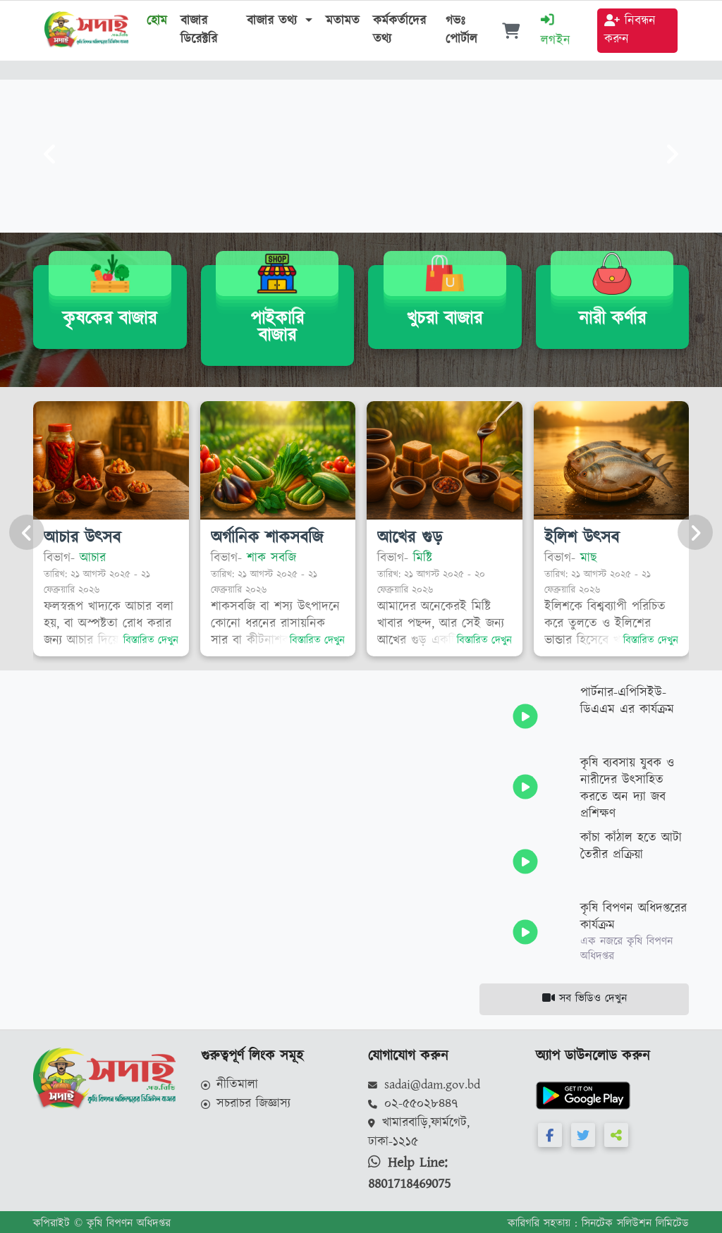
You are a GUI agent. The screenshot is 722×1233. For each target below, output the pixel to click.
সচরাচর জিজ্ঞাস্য (246, 1104)
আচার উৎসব (82, 537)
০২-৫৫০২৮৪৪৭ (413, 1104)
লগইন (555, 31)
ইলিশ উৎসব (581, 537)
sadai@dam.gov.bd (424, 1085)
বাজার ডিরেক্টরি (198, 30)
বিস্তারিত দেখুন (150, 640)
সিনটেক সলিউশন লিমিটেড (635, 1223)
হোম (157, 21)
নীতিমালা (230, 1085)
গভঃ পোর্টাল (461, 37)
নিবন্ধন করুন (630, 30)
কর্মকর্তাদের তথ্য (399, 30)
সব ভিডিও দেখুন (584, 998)
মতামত (343, 21)
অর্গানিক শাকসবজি (267, 537)
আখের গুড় (409, 537)
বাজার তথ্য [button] (274, 21)
